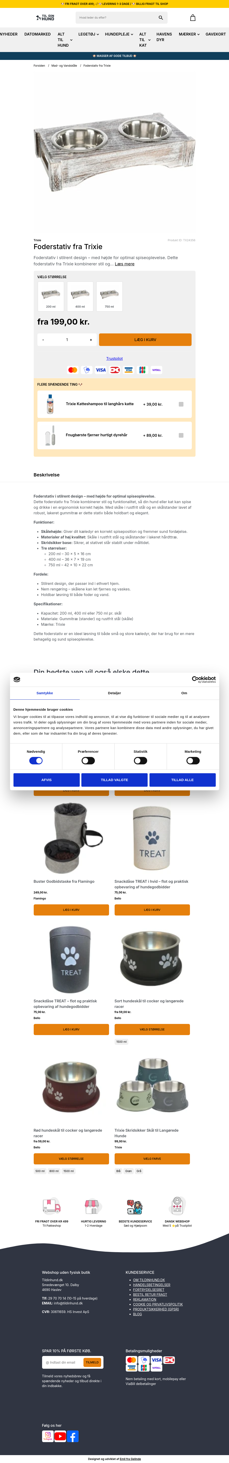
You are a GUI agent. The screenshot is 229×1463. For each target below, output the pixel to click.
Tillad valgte (114, 780)
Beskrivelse (47, 475)
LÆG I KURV (145, 339)
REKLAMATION (144, 1299)
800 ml (54, 1171)
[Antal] (67, 339)
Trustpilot (114, 358)
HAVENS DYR (164, 37)
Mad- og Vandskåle (64, 65)
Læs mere (125, 263)
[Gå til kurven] (191, 17)
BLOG (137, 1314)
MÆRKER (189, 34)
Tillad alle (182, 780)
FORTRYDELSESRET (148, 1290)
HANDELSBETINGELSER (151, 1285)
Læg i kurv (71, 910)
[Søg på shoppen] (160, 17)
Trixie (37, 240)
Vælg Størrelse (152, 1029)
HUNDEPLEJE (118, 34)
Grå (139, 1171)
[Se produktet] (50, 404)
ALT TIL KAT (144, 40)
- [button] (43, 339)
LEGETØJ (88, 34)
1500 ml (121, 1041)
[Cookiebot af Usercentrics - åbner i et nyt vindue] (195, 679)
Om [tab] (184, 693)
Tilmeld (92, 1362)
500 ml (40, 1171)
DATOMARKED (37, 34)
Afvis (46, 780)
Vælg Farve (152, 1158)
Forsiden (39, 65)
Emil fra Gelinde (130, 1459)
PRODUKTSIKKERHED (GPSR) (156, 1309)
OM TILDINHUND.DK (149, 1280)
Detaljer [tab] (114, 693)
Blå (118, 1171)
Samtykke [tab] (45, 693)
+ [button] (91, 339)
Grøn (128, 1171)
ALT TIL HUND (65, 40)
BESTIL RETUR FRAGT (150, 1295)
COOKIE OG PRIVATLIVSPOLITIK (158, 1304)
